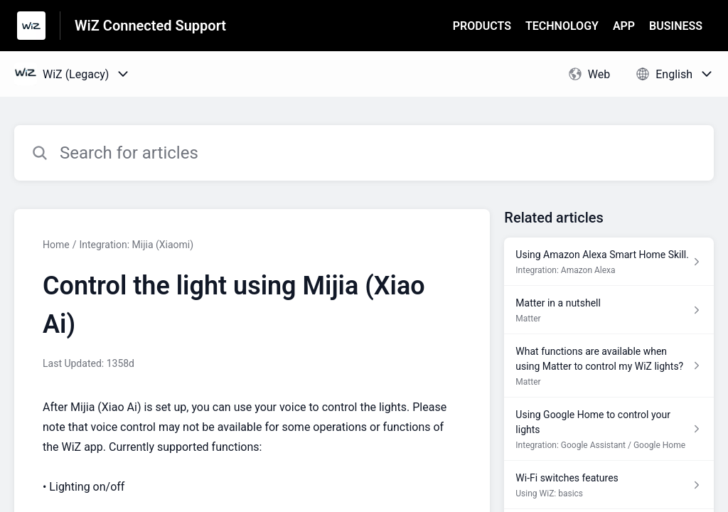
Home (56, 244)
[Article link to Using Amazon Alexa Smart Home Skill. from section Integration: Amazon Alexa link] (609, 262)
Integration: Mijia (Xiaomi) (136, 244)
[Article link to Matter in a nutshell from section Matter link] (609, 310)
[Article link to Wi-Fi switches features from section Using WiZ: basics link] (609, 485)
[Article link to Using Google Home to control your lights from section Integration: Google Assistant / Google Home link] (609, 429)
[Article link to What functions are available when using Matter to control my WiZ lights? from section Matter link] (609, 366)
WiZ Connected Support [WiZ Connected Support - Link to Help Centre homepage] (150, 25)
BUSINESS (675, 26)
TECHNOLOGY (562, 26)
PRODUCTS (482, 26)
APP (624, 26)
